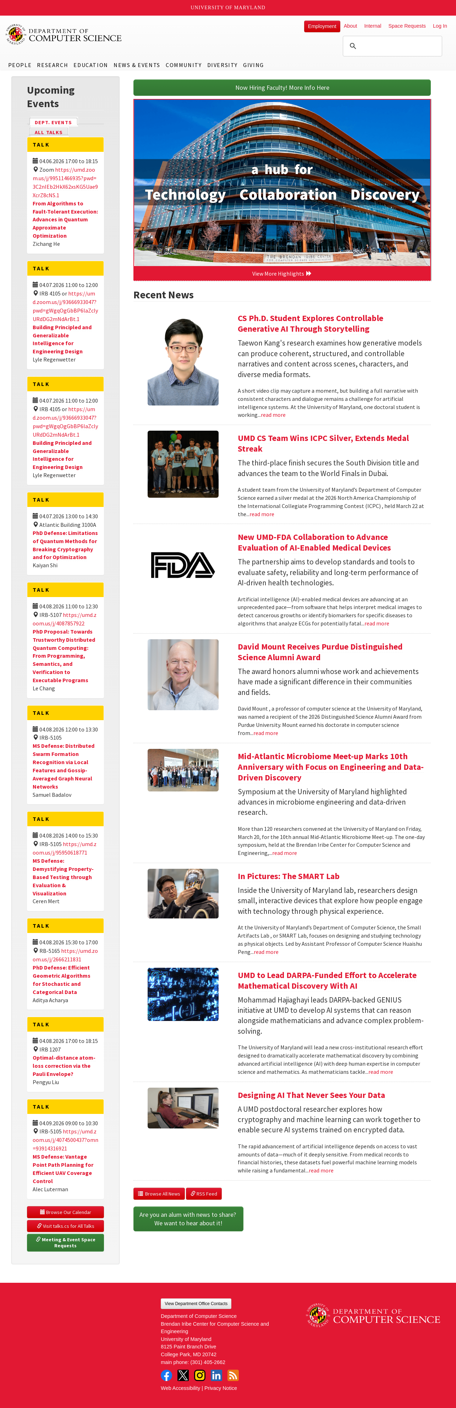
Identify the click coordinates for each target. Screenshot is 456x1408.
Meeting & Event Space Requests (66, 1242)
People (20, 64)
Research (52, 64)
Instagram (199, 1375)
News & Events (137, 64)
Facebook (166, 1375)
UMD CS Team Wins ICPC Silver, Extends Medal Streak (323, 443)
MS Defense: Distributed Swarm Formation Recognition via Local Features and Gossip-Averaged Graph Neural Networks (63, 766)
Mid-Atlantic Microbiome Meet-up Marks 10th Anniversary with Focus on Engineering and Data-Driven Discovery (331, 767)
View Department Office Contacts (196, 1303)
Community (184, 64)
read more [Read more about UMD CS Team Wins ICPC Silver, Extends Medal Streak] (261, 514)
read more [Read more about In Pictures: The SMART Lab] (266, 951)
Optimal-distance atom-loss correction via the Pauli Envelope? (64, 1065)
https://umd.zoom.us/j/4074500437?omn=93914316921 (65, 1140)
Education (90, 64)
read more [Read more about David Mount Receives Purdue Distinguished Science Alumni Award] (265, 732)
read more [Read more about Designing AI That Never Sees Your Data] (321, 1170)
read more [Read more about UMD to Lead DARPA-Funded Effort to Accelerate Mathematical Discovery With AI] (380, 1071)
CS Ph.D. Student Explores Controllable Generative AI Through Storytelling (310, 323)
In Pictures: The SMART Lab (289, 876)
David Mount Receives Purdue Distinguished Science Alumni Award (320, 652)
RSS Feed (204, 1194)
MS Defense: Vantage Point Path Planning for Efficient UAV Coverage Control (63, 1169)
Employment (322, 26)
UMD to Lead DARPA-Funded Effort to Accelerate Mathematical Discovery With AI (327, 980)
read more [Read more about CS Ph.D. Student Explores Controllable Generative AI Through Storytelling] (273, 414)
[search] (391, 46)
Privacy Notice (220, 1388)
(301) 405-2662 (208, 1362)
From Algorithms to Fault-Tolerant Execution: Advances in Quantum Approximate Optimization (65, 219)
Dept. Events (56, 122)
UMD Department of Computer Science (63, 34)
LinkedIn (216, 1375)
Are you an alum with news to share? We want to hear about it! (188, 1218)
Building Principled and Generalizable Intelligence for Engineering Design (62, 339)
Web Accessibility (180, 1388)
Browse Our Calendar (65, 1212)
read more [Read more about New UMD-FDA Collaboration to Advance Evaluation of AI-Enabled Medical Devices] (376, 623)
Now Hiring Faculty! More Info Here (282, 87)
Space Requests (407, 26)
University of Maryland (228, 7)
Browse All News (159, 1194)
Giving (253, 64)
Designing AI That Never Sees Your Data (311, 1094)
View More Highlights (282, 273)
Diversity (222, 64)
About (350, 26)
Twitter (183, 1375)
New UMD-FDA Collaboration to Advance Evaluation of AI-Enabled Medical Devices (314, 542)
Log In (440, 26)
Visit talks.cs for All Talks (65, 1226)
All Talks (49, 132)
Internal (372, 26)
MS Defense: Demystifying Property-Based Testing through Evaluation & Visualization (63, 876)
